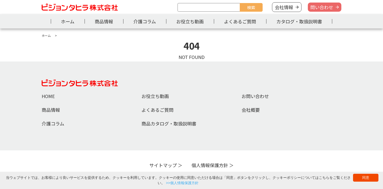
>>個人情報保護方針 (182, 183)
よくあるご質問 (240, 21)
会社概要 (251, 109)
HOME (48, 96)
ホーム (67, 21)
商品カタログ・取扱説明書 (168, 123)
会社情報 (284, 7)
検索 (251, 7)
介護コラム (144, 21)
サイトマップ (163, 165)
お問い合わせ (255, 96)
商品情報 (104, 21)
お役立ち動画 (190, 21)
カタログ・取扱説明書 (299, 21)
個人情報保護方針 (210, 165)
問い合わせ (321, 7)
